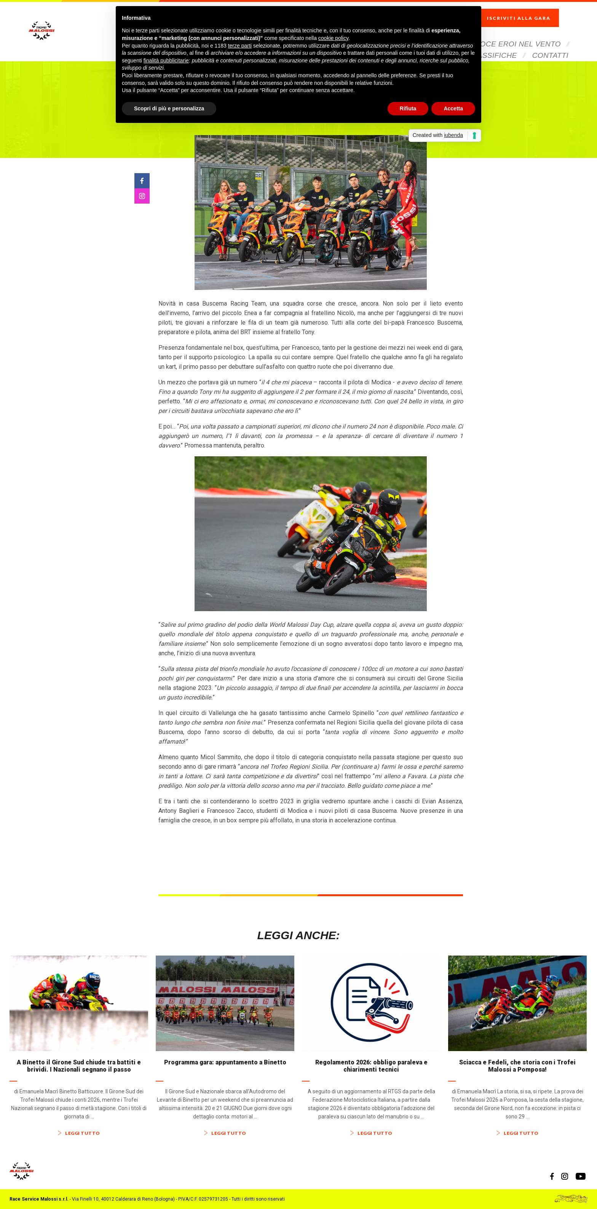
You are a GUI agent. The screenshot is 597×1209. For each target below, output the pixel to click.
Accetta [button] (453, 108)
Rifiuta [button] (408, 108)
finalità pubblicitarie (166, 60)
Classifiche (492, 43)
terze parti (240, 46)
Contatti (550, 43)
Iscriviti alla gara (526, 11)
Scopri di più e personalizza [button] (169, 108)
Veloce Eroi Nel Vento (513, 31)
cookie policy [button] (333, 38)
